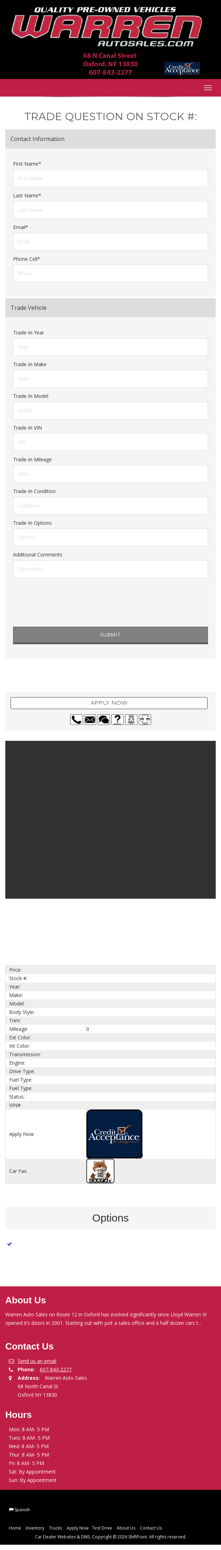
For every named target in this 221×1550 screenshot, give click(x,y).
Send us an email (37, 1361)
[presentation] (66, 609)
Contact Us (151, 1528)
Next (205, 919)
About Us (126, 1528)
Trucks (55, 1528)
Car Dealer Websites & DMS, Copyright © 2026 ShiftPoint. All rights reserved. (110, 1537)
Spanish (22, 1510)
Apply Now (109, 703)
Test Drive (102, 1528)
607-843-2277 (56, 1369)
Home (15, 1528)
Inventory (35, 1528)
